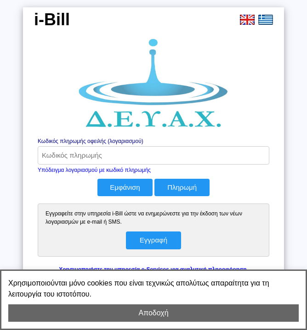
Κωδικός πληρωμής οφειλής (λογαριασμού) (90, 141)
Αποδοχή (153, 313)
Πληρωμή (182, 187)
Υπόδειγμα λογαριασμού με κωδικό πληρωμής (94, 170)
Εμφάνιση (125, 187)
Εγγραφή (153, 240)
